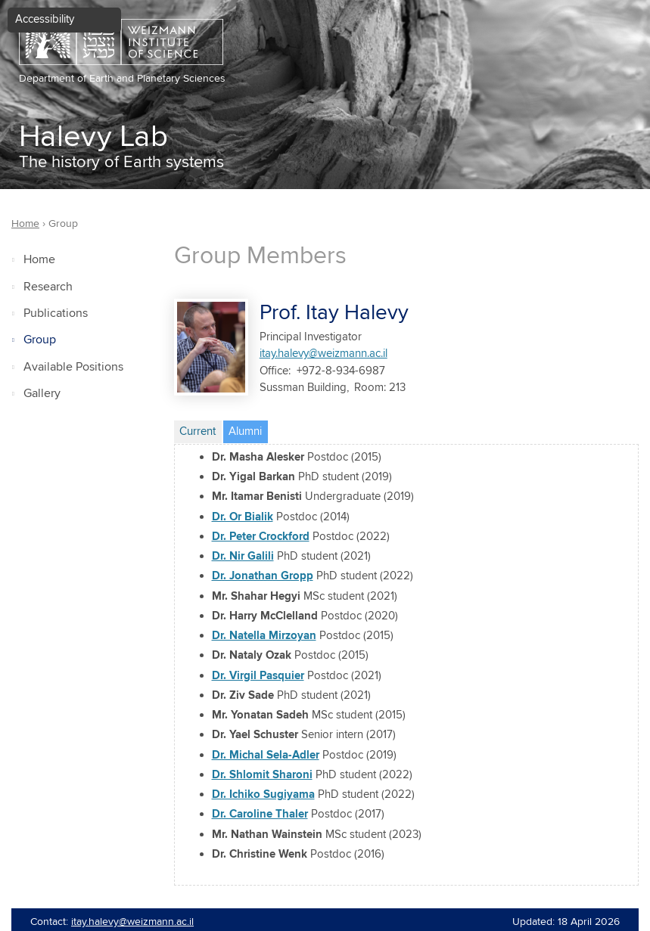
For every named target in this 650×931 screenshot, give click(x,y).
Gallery (42, 393)
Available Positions (73, 367)
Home (39, 260)
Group (39, 340)
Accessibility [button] (44, 19)
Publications (55, 313)
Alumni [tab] (248, 430)
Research (48, 287)
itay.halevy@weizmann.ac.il (323, 353)
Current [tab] (197, 431)
